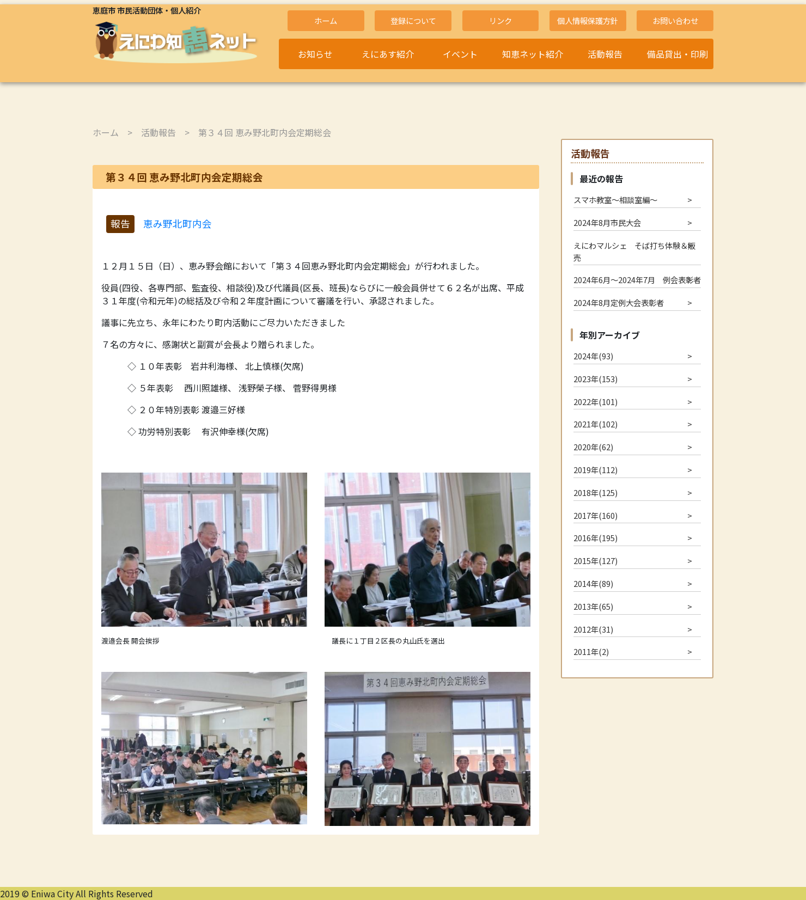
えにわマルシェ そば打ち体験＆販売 (634, 251)
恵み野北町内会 (177, 223)
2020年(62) (593, 446)
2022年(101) (595, 401)
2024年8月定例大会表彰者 (618, 302)
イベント (460, 53)
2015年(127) (595, 560)
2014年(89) (593, 583)
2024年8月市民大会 (607, 222)
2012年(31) (593, 629)
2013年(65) (593, 606)
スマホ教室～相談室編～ (615, 199)
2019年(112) (595, 469)
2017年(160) (595, 515)
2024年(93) (593, 356)
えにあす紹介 (388, 53)
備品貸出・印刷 (677, 53)
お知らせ (315, 53)
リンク (500, 20)
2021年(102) (595, 424)
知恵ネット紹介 (532, 53)
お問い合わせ (675, 20)
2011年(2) (591, 651)
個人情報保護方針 (587, 20)
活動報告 (605, 53)
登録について (413, 20)
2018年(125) (595, 492)
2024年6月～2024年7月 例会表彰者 (637, 279)
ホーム (325, 20)
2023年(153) (595, 378)
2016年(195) (595, 537)
